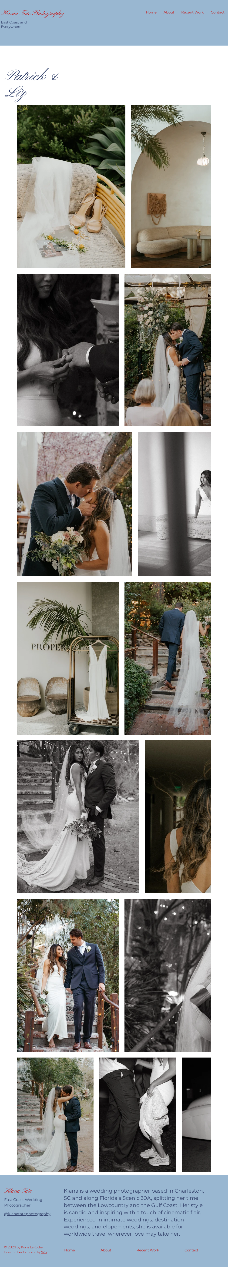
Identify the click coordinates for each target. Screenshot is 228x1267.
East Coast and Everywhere (14, 24)
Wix (44, 1252)
